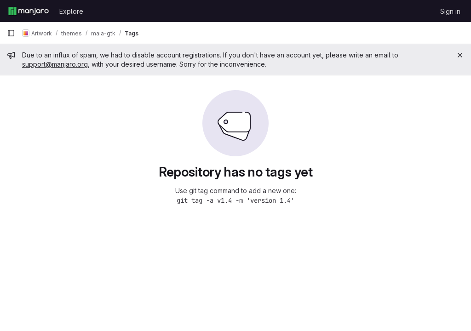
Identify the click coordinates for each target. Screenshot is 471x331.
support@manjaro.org (55, 64)
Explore (71, 11)
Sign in (450, 11)
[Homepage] (28, 11)
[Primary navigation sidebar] (11, 33)
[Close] (459, 55)
